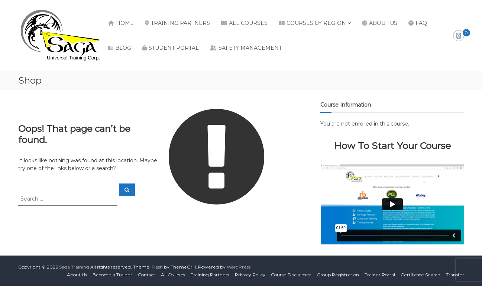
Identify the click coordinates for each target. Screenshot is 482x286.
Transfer (455, 274)
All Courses (248, 23)
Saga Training (74, 267)
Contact (146, 274)
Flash (157, 267)
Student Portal (174, 48)
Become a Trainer (112, 274)
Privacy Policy (250, 274)
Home (125, 23)
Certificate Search (420, 274)
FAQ (421, 23)
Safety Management (250, 48)
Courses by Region (316, 23)
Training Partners (180, 23)
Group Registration (338, 274)
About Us (383, 23)
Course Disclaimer (291, 274)
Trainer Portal (380, 274)
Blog (123, 48)
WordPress (238, 267)
